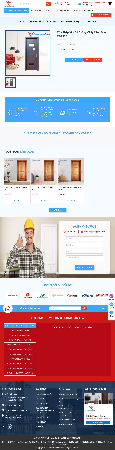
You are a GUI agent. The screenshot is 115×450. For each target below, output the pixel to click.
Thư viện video (62, 11)
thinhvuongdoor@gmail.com (94, 232)
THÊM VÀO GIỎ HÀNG (92, 59)
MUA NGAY (17, 201)
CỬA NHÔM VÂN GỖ (43, 417)
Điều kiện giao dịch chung (68, 394)
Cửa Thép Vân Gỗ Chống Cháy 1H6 (43, 189)
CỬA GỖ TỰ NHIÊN (42, 408)
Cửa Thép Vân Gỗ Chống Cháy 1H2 (16, 189)
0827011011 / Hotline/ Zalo (15, 405)
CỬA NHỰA (40, 399)
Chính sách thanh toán (67, 420)
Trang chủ (21, 22)
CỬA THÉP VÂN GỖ (51, 22)
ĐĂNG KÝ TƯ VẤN (84, 267)
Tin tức (48, 11)
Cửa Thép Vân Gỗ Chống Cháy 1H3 (70, 189)
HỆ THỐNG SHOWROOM (101, 15)
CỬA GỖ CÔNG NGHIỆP (44, 394)
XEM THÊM (57, 210)
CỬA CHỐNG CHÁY (35, 22)
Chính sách (78, 11)
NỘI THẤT (39, 426)
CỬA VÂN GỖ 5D (42, 413)
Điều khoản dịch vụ (65, 424)
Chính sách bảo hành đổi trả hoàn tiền (69, 414)
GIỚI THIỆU (35, 11)
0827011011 (72, 232)
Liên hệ (91, 11)
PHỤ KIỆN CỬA (41, 422)
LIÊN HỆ (74, 59)
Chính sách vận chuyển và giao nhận (68, 407)
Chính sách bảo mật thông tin (68, 400)
